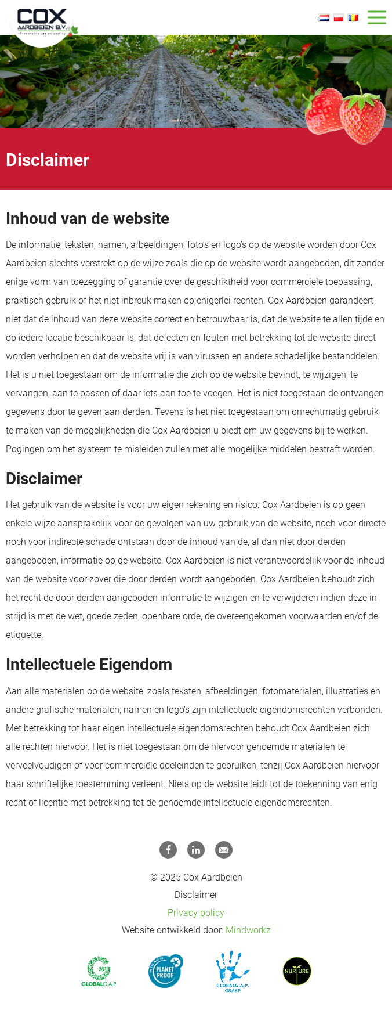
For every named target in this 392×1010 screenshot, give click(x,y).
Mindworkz (248, 930)
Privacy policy (196, 912)
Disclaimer (196, 894)
